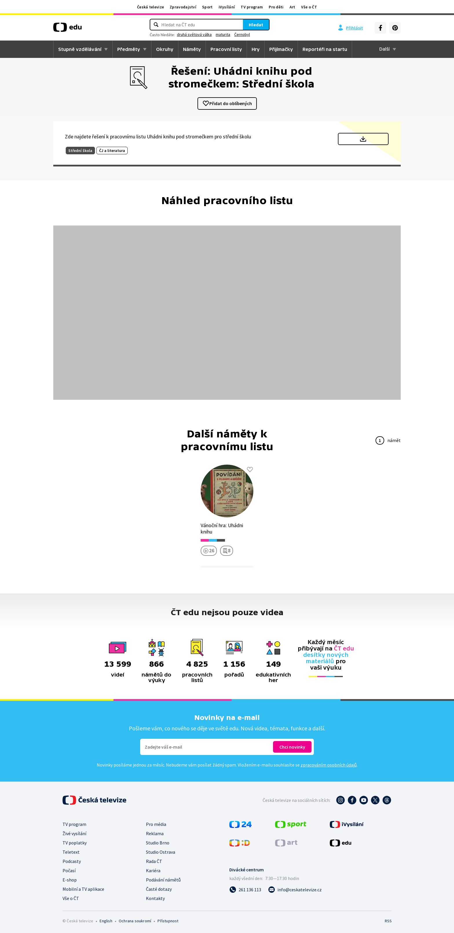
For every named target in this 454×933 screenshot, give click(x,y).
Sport (207, 7)
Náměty (192, 49)
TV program (252, 7)
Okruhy (164, 49)
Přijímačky (281, 49)
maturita (223, 34)
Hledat (256, 25)
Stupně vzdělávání (79, 49)
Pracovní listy (226, 49)
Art (292, 7)
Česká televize (150, 7)
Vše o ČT (309, 7)
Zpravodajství (183, 7)
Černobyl (242, 34)
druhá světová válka (194, 34)
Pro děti (276, 7)
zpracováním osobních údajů (329, 765)
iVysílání (227, 7)
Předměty (128, 49)
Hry (256, 49)
